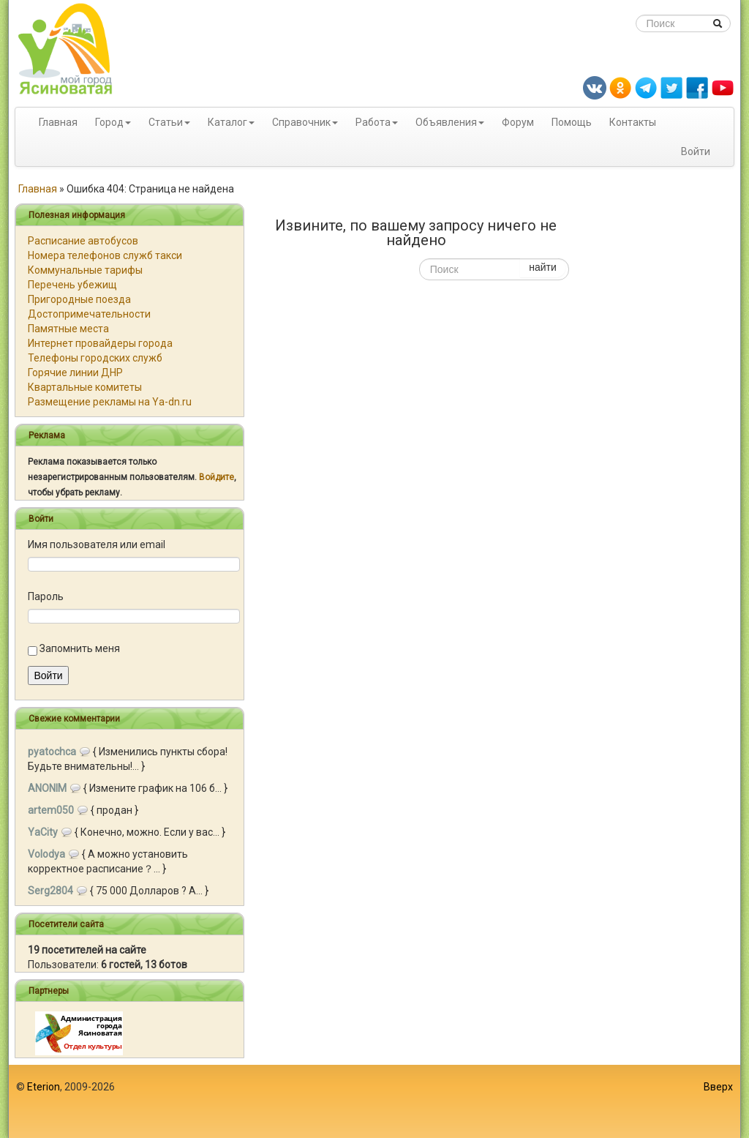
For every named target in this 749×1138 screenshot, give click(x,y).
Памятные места (68, 328)
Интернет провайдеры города (100, 343)
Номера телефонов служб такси (105, 255)
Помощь (572, 122)
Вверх (718, 1087)
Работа (373, 122)
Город (109, 122)
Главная (58, 122)
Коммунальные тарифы (85, 270)
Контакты (632, 122)
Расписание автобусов (83, 241)
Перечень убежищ (72, 285)
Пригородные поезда (79, 299)
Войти (695, 151)
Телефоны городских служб (95, 358)
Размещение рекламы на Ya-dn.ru (110, 402)
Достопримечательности (89, 314)
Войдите (216, 477)
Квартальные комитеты (85, 387)
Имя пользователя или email (96, 544)
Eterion (43, 1087)
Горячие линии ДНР (75, 372)
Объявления (446, 122)
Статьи (165, 122)
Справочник (301, 122)
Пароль (46, 596)
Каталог (227, 122)
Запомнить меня (79, 648)
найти (543, 267)
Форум (518, 122)
